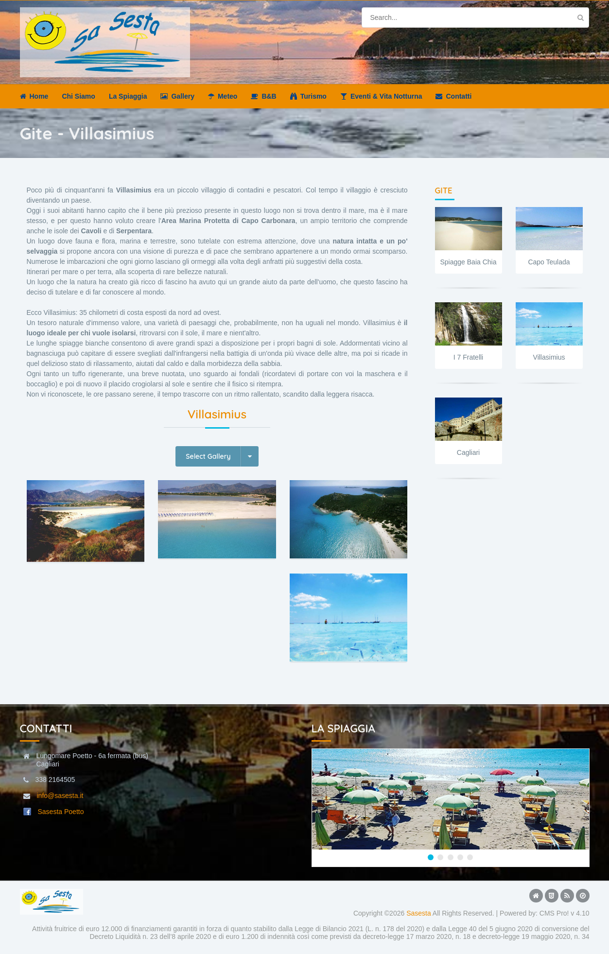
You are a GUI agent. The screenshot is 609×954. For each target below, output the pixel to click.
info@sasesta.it (60, 795)
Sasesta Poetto (61, 811)
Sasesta (418, 913)
